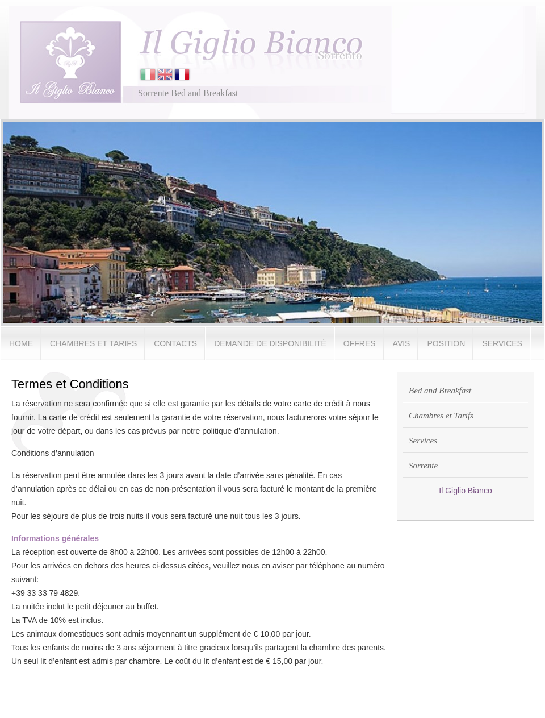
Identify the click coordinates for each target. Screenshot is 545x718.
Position (446, 343)
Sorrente (423, 465)
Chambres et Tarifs (93, 343)
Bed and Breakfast (440, 390)
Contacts (175, 343)
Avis (401, 343)
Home (21, 343)
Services (502, 343)
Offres (359, 343)
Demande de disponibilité (270, 343)
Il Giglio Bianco (465, 490)
